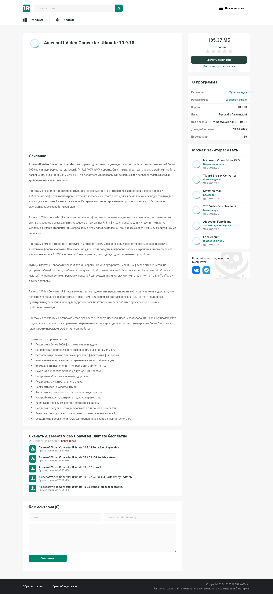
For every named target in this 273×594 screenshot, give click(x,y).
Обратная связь (33, 586)
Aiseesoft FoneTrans (217, 221)
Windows (33, 20)
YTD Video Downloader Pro (221, 206)
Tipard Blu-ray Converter (219, 175)
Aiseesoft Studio (236, 99)
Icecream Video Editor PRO (221, 160)
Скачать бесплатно (218, 59)
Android (65, 20)
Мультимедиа (238, 92)
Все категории (231, 8)
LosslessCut (211, 237)
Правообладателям (65, 586)
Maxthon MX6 (212, 191)
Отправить (48, 558)
